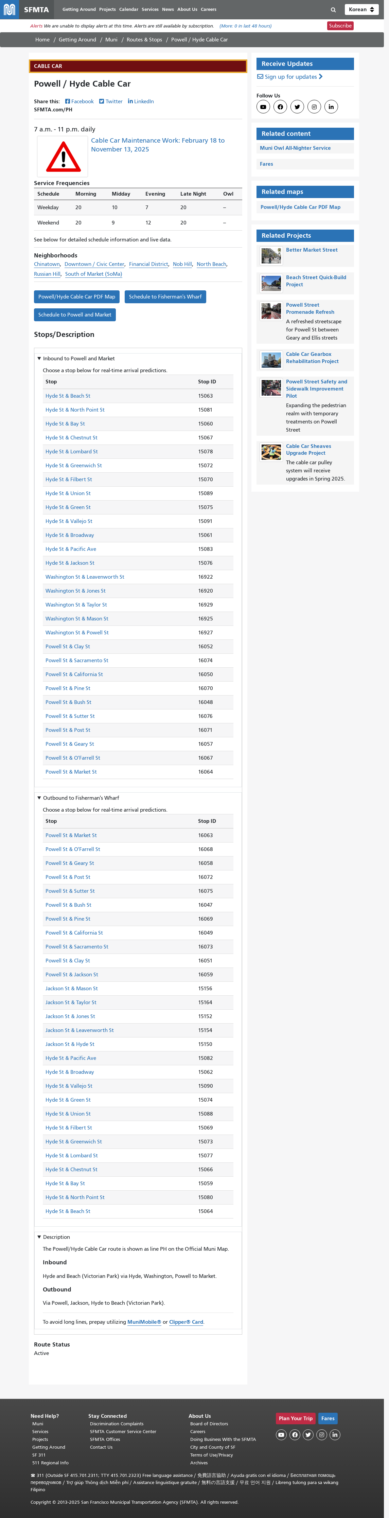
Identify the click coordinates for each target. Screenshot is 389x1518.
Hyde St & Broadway (70, 535)
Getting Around (77, 40)
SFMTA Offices (105, 1439)
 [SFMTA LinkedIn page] (331, 107)
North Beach (211, 264)
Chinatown (47, 264)
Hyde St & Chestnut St (72, 438)
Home (42, 40)
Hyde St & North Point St (75, 410)
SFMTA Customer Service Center (123, 1431)
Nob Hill (182, 264)
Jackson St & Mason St (72, 989)
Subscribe (340, 26)
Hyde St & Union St (68, 493)
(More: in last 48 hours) (245, 26)
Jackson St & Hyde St (70, 1044)
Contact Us (101, 1447)
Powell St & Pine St (68, 688)
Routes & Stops (144, 40)
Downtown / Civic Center (94, 264)
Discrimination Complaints (116, 1424)
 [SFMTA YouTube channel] (263, 107)
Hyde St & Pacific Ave (71, 549)
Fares (266, 164)
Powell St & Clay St (68, 647)
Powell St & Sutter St (70, 716)
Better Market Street (312, 250)
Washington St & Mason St (77, 619)
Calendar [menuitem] (128, 9)
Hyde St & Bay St (65, 424)
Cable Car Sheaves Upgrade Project (308, 449)
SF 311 (39, 1455)
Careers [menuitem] (208, 9)
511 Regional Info (50, 1463)
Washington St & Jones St (76, 591)
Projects (40, 1439)
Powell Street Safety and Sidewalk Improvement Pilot (316, 388)
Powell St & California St (74, 674)
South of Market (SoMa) (93, 274)
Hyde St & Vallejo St (69, 521)
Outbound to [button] (81, 798)
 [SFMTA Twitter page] (297, 107)
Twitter (114, 101)
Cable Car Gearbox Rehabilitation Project (312, 357)
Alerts (36, 26)
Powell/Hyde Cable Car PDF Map (76, 297)
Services (40, 1431)
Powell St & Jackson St (72, 975)
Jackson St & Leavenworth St (80, 1030)
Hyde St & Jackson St (70, 563)
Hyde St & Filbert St (69, 479)
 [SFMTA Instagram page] (314, 107)
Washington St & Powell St (77, 633)
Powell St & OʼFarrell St (73, 758)
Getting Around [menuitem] (79, 9)
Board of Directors (209, 1424)
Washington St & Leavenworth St (85, 577)
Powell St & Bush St (68, 702)
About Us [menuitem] (187, 9)
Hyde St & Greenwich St (74, 466)
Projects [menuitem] (107, 9)
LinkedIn (144, 101)
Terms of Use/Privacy (211, 1455)
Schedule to (165, 297)
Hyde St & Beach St (68, 396)
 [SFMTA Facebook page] (280, 107)
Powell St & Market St (71, 772)
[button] (362, 9)
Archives (199, 1463)
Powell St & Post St (68, 730)
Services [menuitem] (150, 9)
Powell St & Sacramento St (77, 660)
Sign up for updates (291, 76)
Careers (197, 1431)
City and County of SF (212, 1447)
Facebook (82, 101)
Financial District (148, 264)
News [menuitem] (168, 9)
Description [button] (56, 1237)
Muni (111, 40)
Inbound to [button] (79, 359)
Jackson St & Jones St (70, 1016)
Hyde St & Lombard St (72, 452)
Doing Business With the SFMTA (223, 1439)
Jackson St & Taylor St (71, 1002)
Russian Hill (47, 274)
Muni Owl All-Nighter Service (295, 148)
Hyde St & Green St (68, 507)
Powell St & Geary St (70, 744)
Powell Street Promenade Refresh (310, 308)
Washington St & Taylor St (76, 605)
